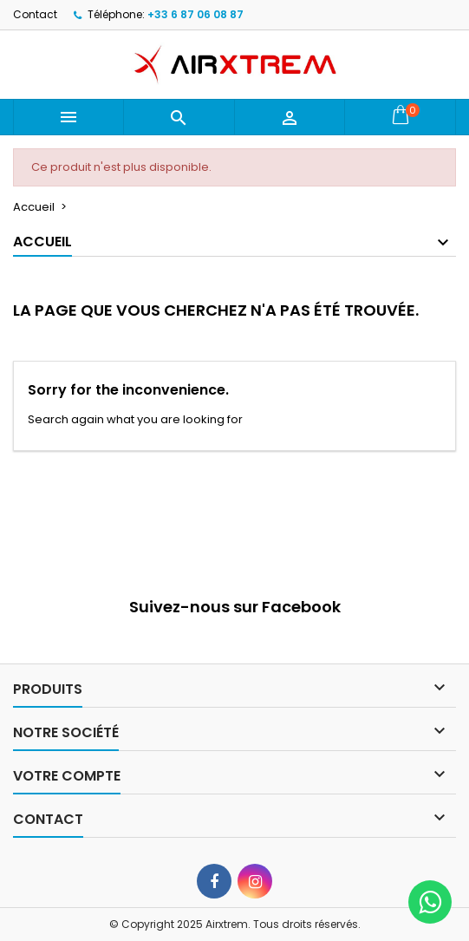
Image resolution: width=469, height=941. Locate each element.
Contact (35, 14)
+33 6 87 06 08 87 (195, 14)
